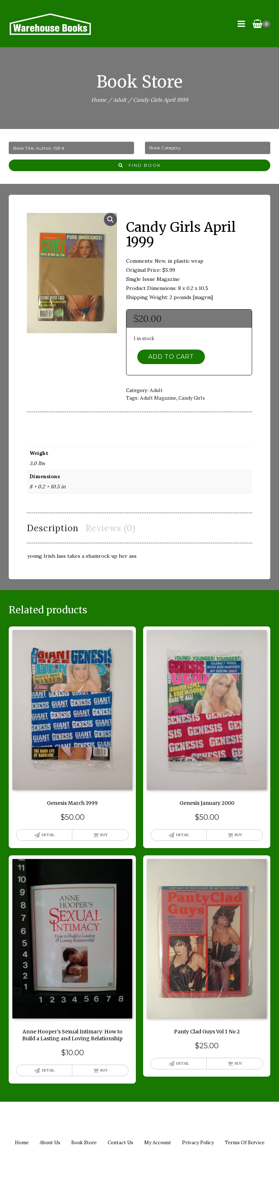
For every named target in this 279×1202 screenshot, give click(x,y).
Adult (119, 99)
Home (98, 99)
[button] (110, 219)
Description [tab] (52, 528)
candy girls (191, 397)
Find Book (139, 165)
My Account (157, 1143)
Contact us (120, 1143)
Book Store (84, 1143)
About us (50, 1143)
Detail (48, 834)
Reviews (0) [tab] (110, 528)
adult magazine (158, 397)
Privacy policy (198, 1143)
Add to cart (171, 356)
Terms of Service (244, 1143)
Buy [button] (104, 834)
